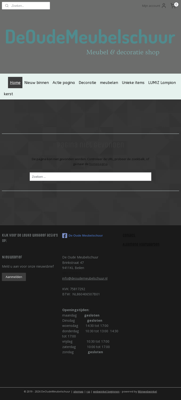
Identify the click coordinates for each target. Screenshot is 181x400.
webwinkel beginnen (106, 391)
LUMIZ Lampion (162, 82)
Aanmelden (14, 277)
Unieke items (133, 82)
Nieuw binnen (36, 82)
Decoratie (87, 82)
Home (15, 82)
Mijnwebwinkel (147, 391)
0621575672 (71, 273)
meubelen (109, 82)
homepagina (98, 164)
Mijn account (154, 5)
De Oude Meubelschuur (82, 235)
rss (88, 391)
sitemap (78, 391)
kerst (8, 94)
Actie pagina (64, 82)
